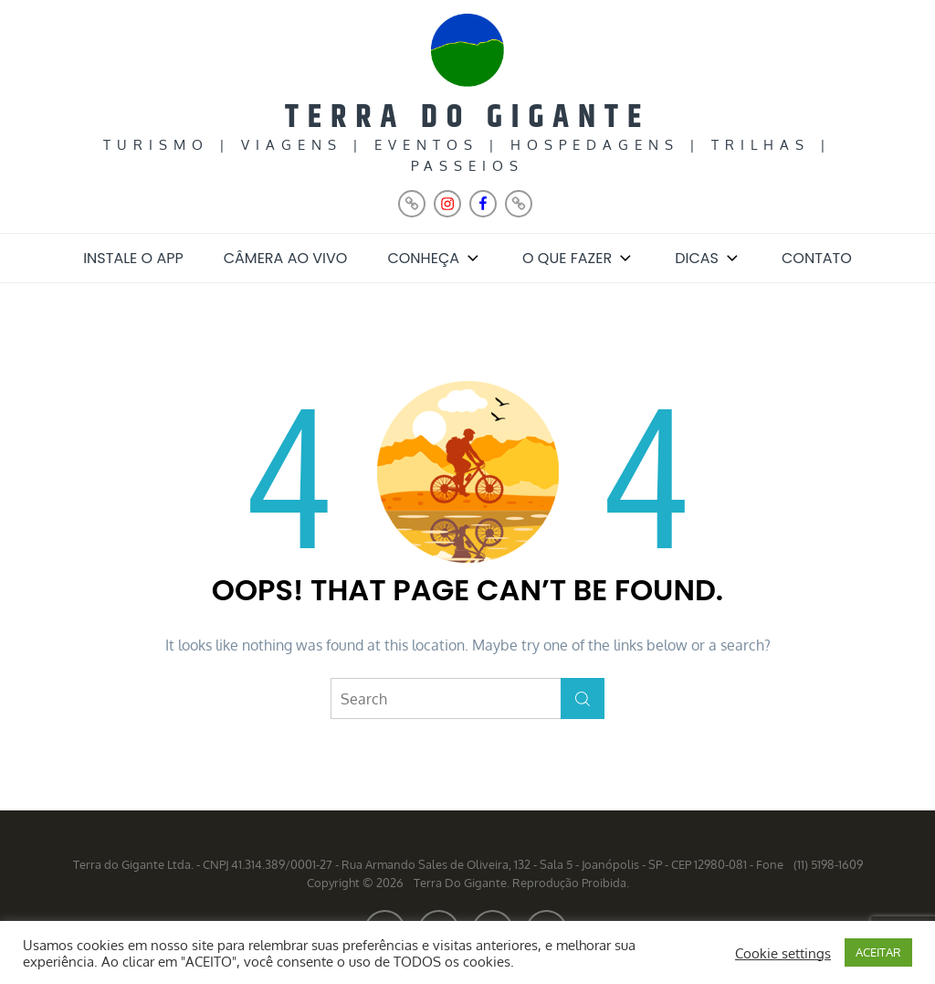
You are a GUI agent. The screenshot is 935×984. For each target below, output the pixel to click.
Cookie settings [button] (783, 953)
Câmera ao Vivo (286, 258)
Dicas (708, 258)
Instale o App (133, 258)
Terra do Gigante (467, 117)
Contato (817, 258)
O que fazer (578, 258)
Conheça (434, 258)
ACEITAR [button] (878, 952)
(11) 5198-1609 (828, 864)
